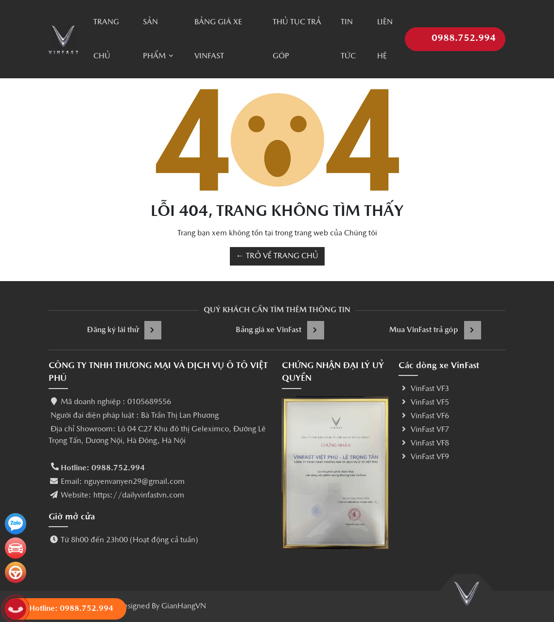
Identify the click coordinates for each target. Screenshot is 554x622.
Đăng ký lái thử (124, 330)
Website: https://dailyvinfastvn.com (122, 495)
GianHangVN (183, 606)
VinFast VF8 (423, 443)
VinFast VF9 (423, 457)
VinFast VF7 (423, 430)
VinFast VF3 (423, 389)
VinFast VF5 (423, 403)
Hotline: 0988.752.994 (103, 468)
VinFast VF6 (423, 416)
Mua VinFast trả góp (435, 330)
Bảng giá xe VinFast (280, 330)
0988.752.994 (455, 34)
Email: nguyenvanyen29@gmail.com (123, 482)
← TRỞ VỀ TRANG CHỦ (277, 256)
